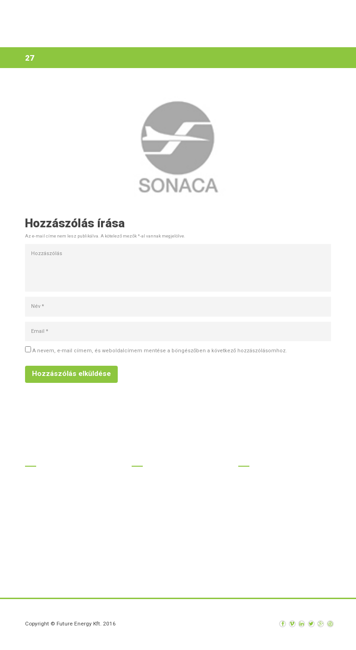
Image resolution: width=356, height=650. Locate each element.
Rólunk (200, 36)
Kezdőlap (65, 36)
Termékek (104, 36)
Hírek (231, 36)
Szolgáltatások (154, 36)
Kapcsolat (266, 36)
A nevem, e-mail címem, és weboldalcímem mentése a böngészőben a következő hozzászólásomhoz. (159, 351)
